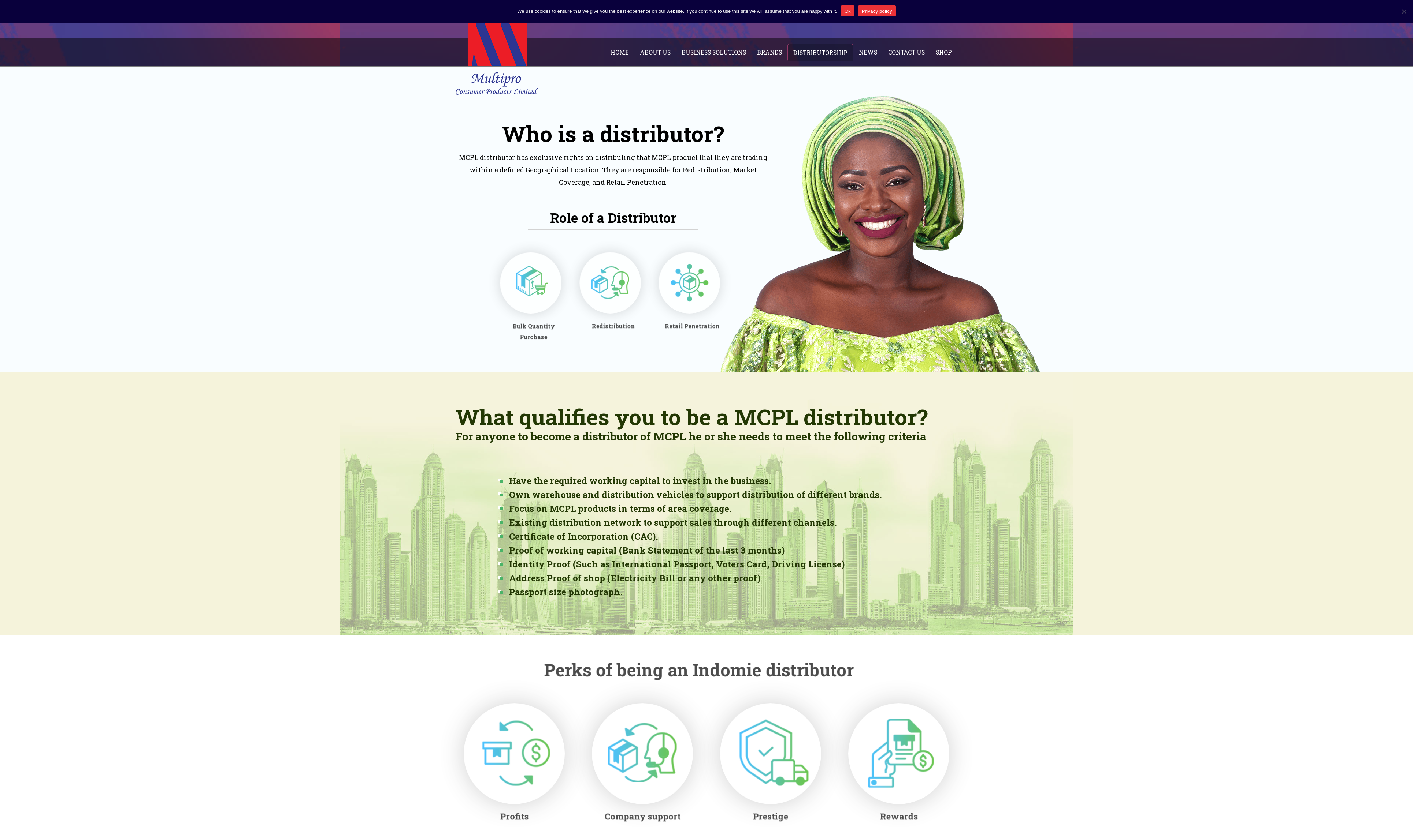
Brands (774, 52)
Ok (848, 11)
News (870, 52)
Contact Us (907, 52)
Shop (944, 52)
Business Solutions (720, 52)
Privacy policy (877, 11)
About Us (663, 52)
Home (629, 52)
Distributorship (823, 52)
